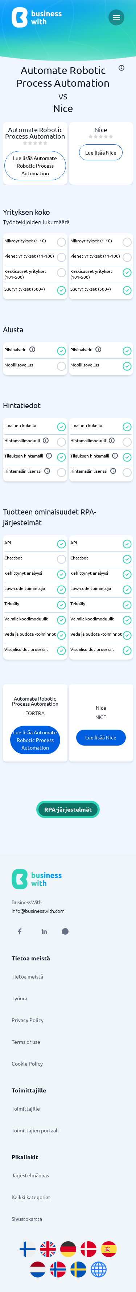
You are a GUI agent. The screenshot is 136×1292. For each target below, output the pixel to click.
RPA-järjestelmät (68, 809)
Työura (19, 998)
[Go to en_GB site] (48, 1249)
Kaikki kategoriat (31, 1197)
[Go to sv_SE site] (78, 1269)
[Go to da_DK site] (88, 1249)
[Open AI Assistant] (65, 931)
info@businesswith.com (38, 910)
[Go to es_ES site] (109, 1249)
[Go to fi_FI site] (28, 1249)
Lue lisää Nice (100, 152)
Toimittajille (26, 1108)
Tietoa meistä (27, 976)
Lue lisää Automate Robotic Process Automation (35, 165)
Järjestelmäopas (30, 1175)
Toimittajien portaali (35, 1130)
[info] (121, 68)
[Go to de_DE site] (68, 1249)
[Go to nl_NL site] (38, 1269)
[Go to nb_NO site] (58, 1269)
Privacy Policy (28, 1020)
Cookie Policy (27, 1063)
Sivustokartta (27, 1218)
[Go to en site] (99, 1269)
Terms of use (26, 1041)
